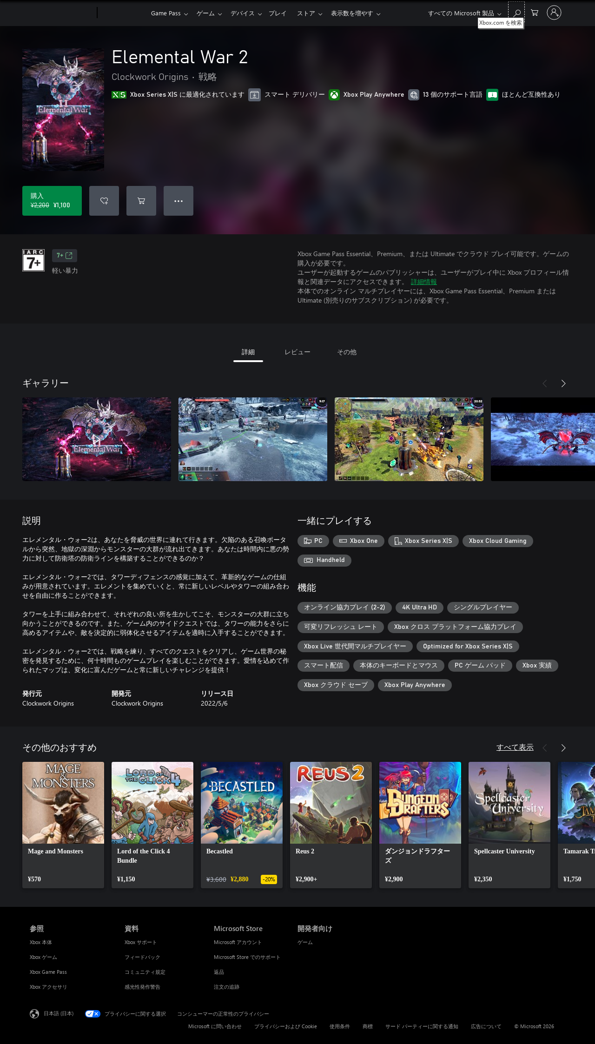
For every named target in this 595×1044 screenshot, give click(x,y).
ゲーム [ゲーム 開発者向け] (305, 942)
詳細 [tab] (248, 351)
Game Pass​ (166, 13)
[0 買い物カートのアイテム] (534, 12)
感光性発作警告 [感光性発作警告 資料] (142, 987)
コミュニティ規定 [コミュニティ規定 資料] (145, 972)
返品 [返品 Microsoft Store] (219, 972)
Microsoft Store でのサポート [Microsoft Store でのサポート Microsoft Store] (247, 957)
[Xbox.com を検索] (516, 11)
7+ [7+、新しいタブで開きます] (65, 255)
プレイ (283, 13)
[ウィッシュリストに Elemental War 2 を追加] (104, 201)
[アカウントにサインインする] (554, 12)
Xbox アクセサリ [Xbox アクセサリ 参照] (48, 987)
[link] (63, 825)
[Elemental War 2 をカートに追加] (141, 201)
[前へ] (545, 383)
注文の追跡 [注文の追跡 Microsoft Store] (226, 987)
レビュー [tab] (297, 351)
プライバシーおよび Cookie (285, 1026)
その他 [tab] (347, 351)
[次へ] (563, 383)
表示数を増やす (361, 13)
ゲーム (207, 13)
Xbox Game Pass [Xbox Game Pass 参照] (48, 972)
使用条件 (340, 1026)
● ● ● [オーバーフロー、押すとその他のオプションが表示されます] (178, 200)
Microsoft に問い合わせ (215, 1026)
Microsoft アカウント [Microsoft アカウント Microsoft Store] (238, 942)
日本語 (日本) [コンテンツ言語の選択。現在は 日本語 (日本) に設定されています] (58, 1013)
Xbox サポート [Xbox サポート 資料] (141, 942)
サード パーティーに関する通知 (421, 1026)
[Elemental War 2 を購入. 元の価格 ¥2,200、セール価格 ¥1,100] (52, 201)
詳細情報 (424, 281)
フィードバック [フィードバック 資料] (142, 957)
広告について (486, 1026)
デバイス (246, 13)
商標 (368, 1026)
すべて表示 (515, 747)
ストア (313, 13)
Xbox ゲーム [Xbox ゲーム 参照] (43, 957)
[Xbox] (123, 13)
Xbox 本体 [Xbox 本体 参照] (41, 942)
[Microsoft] (61, 13)
